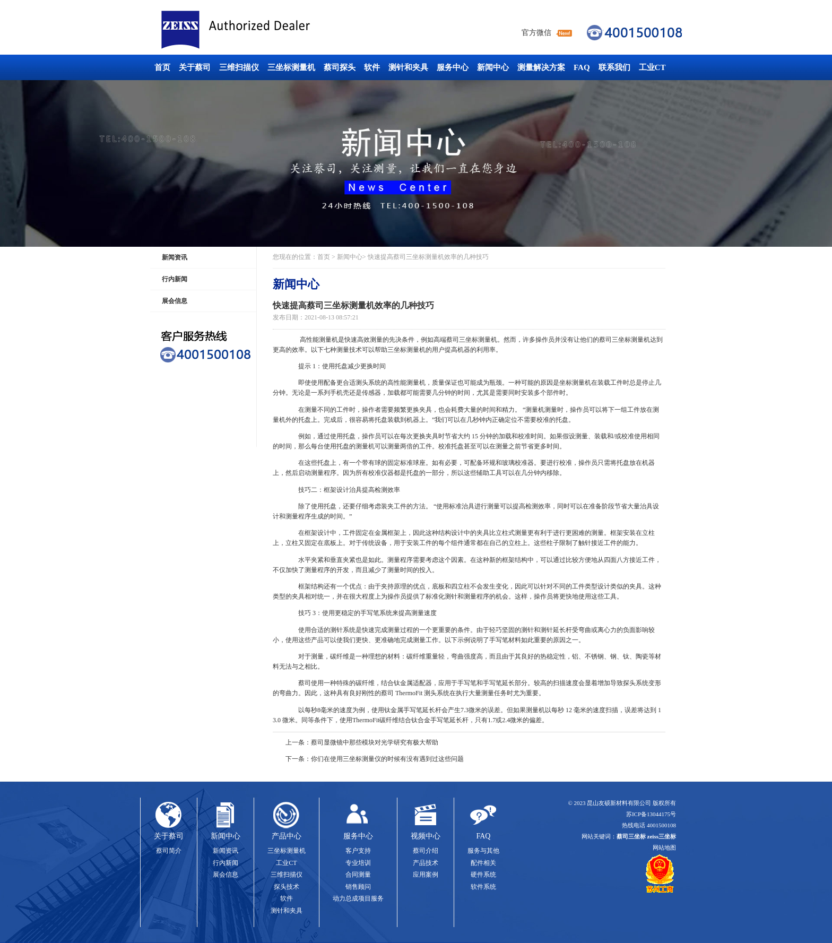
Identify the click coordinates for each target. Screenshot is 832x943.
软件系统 (483, 886)
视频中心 (425, 836)
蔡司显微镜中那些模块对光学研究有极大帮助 (374, 742)
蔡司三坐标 (259, 30)
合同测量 (358, 874)
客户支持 (358, 850)
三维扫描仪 (239, 67)
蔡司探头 (340, 67)
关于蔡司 (195, 67)
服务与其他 (483, 850)
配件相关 (483, 863)
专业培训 (358, 863)
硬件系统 (483, 874)
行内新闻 (174, 279)
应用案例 (425, 874)
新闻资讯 (174, 257)
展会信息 (174, 301)
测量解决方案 (541, 67)
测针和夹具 (408, 67)
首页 (162, 67)
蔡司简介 (168, 850)
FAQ (582, 67)
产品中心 (286, 836)
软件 (372, 67)
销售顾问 (358, 886)
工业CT (652, 67)
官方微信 (536, 33)
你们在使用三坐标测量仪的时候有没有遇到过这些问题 (387, 759)
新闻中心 (493, 67)
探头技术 (286, 886)
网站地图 (664, 847)
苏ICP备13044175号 (651, 814)
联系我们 (614, 67)
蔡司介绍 (425, 850)
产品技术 (425, 863)
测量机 (328, 339)
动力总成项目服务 (358, 898)
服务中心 (453, 67)
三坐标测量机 (291, 67)
